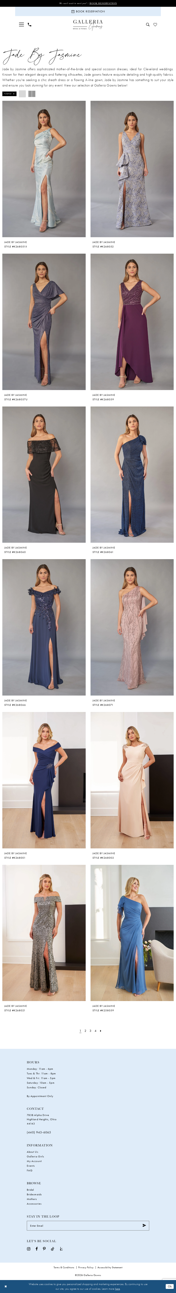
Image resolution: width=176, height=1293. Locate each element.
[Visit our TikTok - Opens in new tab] (52, 1248)
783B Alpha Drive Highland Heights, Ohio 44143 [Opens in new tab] (42, 1119)
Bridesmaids (34, 1194)
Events (31, 1165)
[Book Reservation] (88, 11)
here (117, 1289)
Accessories (34, 1203)
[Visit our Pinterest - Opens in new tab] (44, 1248)
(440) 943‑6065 (39, 1132)
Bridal (30, 1189)
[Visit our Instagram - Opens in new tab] (28, 1248)
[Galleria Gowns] (88, 25)
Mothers (32, 1199)
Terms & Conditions (64, 1267)
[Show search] (148, 24)
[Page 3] (90, 1031)
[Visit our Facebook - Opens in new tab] (36, 1248)
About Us (32, 1152)
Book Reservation (103, 3)
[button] (21, 24)
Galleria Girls (35, 1156)
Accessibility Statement (110, 1267)
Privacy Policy (86, 1267)
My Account (34, 1161)
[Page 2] (85, 1031)
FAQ (29, 1170)
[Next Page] (100, 1031)
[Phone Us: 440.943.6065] (29, 24)
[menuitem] (21, 24)
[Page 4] (95, 1031)
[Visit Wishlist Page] (155, 24)
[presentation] (44, 169)
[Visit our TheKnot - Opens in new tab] (61, 1248)
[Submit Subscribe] (144, 1226)
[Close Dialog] (5, 1286)
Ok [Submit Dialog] (170, 1286)
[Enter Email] (88, 1226)
